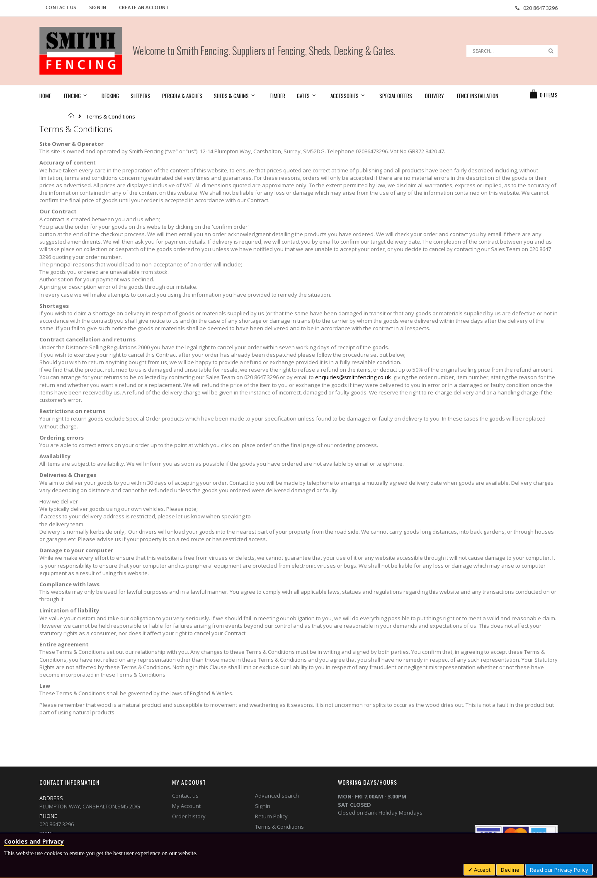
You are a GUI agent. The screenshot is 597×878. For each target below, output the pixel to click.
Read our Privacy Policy (559, 869)
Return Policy (271, 816)
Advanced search (277, 795)
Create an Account (144, 7)
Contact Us (61, 7)
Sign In (98, 7)
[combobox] (512, 51)
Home (71, 115)
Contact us (185, 795)
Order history (189, 816)
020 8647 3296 (540, 8)
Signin (262, 806)
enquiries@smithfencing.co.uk (353, 377)
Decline (510, 869)
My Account (186, 806)
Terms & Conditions (279, 826)
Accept (481, 869)
